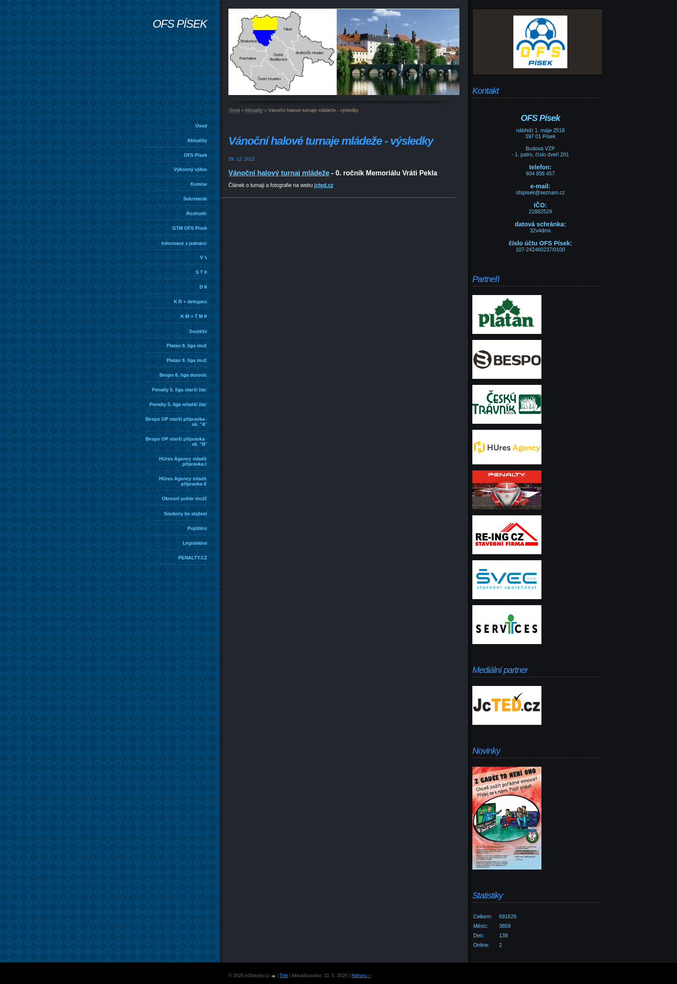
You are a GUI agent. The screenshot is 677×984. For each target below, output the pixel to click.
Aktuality (197, 140)
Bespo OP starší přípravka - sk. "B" (177, 441)
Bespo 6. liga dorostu (183, 375)
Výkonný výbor (191, 169)
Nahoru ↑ (361, 975)
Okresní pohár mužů (185, 498)
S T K (202, 272)
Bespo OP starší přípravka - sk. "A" (177, 421)
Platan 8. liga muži (187, 345)
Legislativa (195, 543)
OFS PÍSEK (179, 23)
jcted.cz (323, 185)
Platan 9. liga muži (187, 360)
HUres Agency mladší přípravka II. (183, 481)
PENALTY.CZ (192, 557)
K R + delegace (191, 301)
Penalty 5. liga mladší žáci (178, 404)
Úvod (202, 125)
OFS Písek (195, 155)
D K (203, 286)
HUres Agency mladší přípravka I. (183, 461)
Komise (199, 184)
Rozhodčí (197, 213)
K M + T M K (194, 316)
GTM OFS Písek (190, 228)
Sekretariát (195, 198)
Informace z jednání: (184, 243)
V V (204, 257)
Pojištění (197, 528)
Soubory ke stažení (185, 513)
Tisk (283, 975)
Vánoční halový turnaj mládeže (278, 173)
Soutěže (198, 331)
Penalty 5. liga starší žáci (180, 389)
